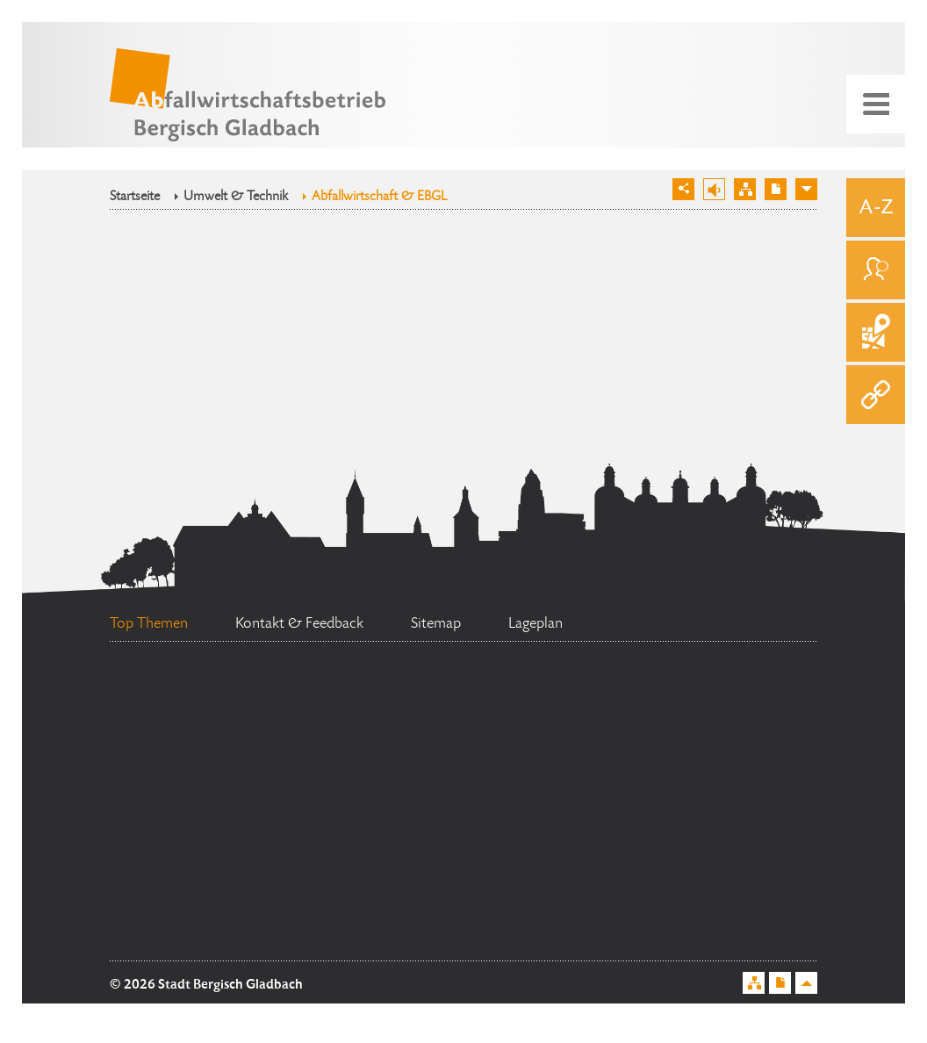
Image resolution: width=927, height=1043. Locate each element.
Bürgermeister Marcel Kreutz (292, 935)
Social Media (609, 933)
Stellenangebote (230, 713)
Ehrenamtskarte (735, 726)
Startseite (135, 198)
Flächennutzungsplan (245, 865)
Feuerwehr (470, 882)
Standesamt (539, 803)
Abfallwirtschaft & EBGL (379, 198)
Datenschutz (723, 871)
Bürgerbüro (258, 794)
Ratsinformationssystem (521, 722)
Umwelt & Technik (235, 198)
